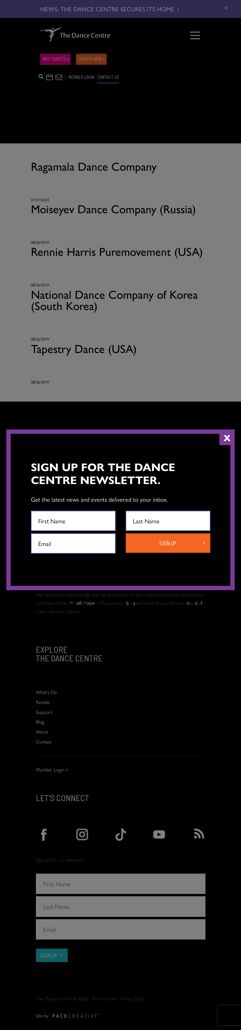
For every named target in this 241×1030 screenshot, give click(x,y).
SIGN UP (168, 543)
